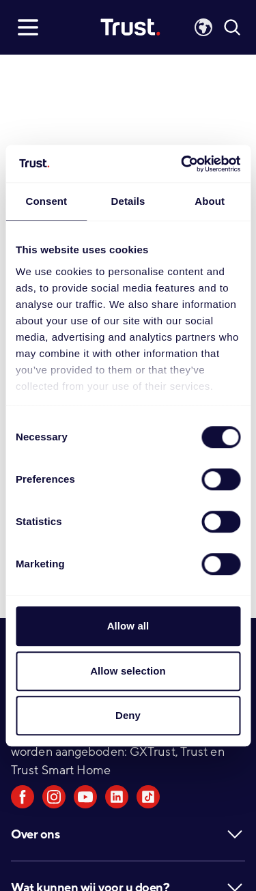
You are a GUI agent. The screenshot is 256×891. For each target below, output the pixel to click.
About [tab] (210, 201)
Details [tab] (128, 201)
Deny (128, 715)
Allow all (128, 626)
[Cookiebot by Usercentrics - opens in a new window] (182, 164)
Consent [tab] (46, 201)
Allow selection (128, 671)
